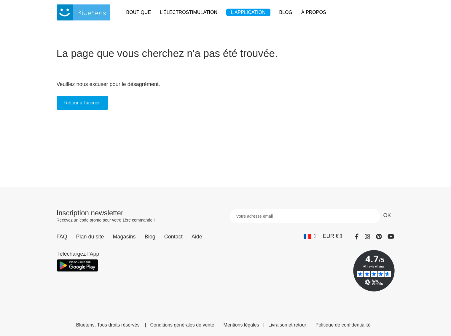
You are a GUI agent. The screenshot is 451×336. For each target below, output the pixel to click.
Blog (150, 237)
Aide (197, 237)
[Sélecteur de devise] (332, 236)
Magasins (124, 237)
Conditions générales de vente (182, 325)
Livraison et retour (287, 325)
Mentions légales (241, 325)
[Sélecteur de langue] (310, 236)
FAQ (62, 237)
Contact (173, 237)
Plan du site (90, 237)
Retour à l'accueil (82, 102)
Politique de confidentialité (343, 325)
